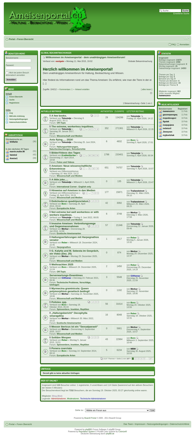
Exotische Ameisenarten (69, 233)
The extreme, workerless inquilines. (72, 126)
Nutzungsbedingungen (18, 119)
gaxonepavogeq (170, 115)
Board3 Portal (90, 418)
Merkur (134, 212)
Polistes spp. (59, 302)
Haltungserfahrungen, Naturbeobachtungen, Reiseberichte (68, 148)
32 (94, 169)
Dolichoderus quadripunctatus (69, 201)
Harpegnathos (64, 247)
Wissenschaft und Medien (69, 136)
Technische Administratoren (93, 398)
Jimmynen (167, 132)
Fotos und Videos (65, 162)
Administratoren (58, 398)
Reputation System (87, 431)
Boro (133, 140)
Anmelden (184, 44)
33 (97, 169)
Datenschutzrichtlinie (18, 122)
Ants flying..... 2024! (61, 139)
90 (97, 155)
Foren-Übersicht (25, 39)
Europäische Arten (66, 208)
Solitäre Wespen (61, 337)
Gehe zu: (79, 410)
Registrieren (14, 103)
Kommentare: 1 (65, 89)
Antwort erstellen (82, 89)
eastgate (60, 61)
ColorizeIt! (122, 431)
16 (90, 129)
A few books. (59, 115)
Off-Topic (61, 123)
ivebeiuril (167, 128)
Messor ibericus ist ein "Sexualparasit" (74, 326)
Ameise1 (14, 158)
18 (97, 129)
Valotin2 (13, 155)
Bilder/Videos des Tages (65, 152)
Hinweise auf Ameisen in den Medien (73, 190)
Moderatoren (73, 398)
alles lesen (146, 89)
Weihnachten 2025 (62, 264)
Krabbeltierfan (69, 155)
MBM (133, 349)
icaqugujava (168, 125)
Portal (12, 39)
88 (90, 155)
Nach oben (151, 93)
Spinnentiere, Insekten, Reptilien (73, 309)
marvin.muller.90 (17, 152)
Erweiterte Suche (181, 13)
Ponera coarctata (61, 348)
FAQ (173, 44)
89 (94, 155)
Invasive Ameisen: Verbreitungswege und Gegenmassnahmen (73, 225)
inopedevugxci (169, 118)
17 (94, 129)
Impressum (140, 424)
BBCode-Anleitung (17, 116)
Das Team (128, 424)
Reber (65, 242)
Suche (11, 100)
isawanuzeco (165, 95)
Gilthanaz (66, 278)
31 (90, 169)
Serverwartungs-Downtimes (66, 275)
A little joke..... (59, 179)
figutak (166, 122)
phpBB (88, 429)
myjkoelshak (168, 135)
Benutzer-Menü (15, 54)
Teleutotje (66, 118)
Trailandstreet (137, 191)
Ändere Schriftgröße (186, 38)
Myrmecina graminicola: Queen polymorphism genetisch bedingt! (70, 290)
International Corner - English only (74, 187)
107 (150, 359)
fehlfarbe (14, 142)
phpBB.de (110, 434)
